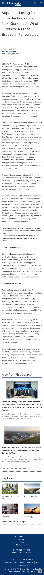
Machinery (5, 516)
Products (22, 539)
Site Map (30, 562)
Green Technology (30, 496)
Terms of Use (15, 559)
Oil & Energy (28, 516)
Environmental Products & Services (10, 497)
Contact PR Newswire (22, 537)
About (22, 542)
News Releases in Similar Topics (15, 522)
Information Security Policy (14, 562)
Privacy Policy (28, 559)
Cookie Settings (22, 565)
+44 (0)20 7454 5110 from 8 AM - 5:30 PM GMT (21, 551)
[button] (35, 3)
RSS (37, 562)
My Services (21, 545)
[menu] (3, 3)
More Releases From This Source (15, 469)
